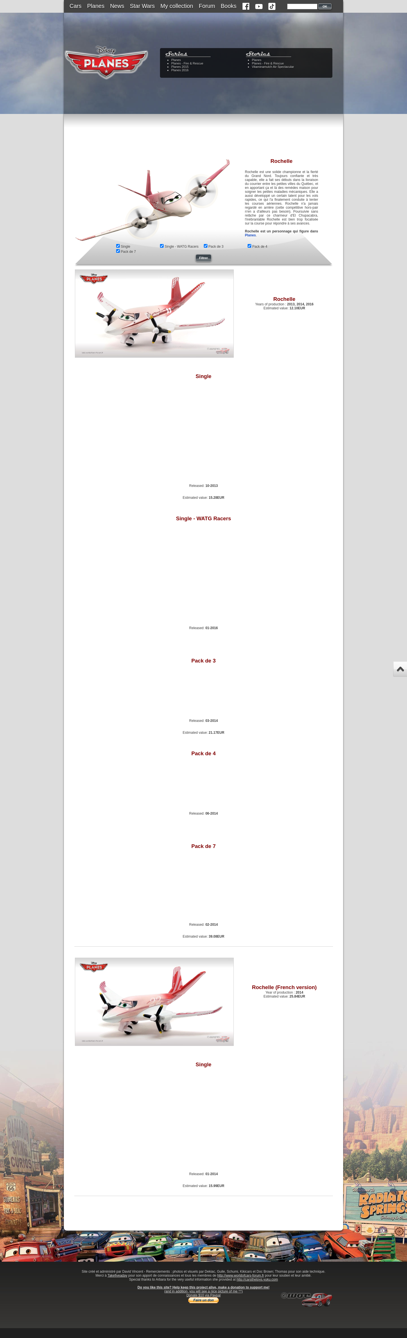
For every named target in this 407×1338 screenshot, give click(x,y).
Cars (75, 6)
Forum (207, 6)
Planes (95, 6)
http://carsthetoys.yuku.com (257, 1279)
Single (125, 247)
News (117, 6)
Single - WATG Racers (181, 247)
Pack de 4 (259, 247)
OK (324, 6)
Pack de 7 (128, 252)
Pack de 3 (215, 247)
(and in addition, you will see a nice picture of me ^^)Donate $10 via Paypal (203, 1293)
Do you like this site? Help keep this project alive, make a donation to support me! (204, 1287)
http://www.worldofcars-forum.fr (240, 1275)
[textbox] (302, 6)
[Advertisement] (203, 140)
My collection (177, 6)
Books (229, 6)
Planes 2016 (180, 70)
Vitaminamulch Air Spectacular (273, 66)
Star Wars (142, 6)
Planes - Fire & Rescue (187, 63)
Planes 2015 (180, 66)
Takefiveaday (117, 1275)
